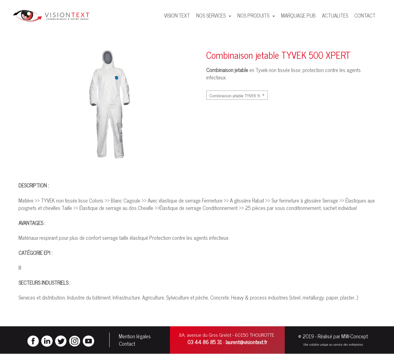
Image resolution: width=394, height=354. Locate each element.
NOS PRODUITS (254, 15)
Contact (127, 343)
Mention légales (135, 336)
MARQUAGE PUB (298, 15)
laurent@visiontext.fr (246, 342)
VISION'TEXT (177, 15)
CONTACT (365, 15)
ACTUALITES (335, 15)
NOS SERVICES (211, 15)
